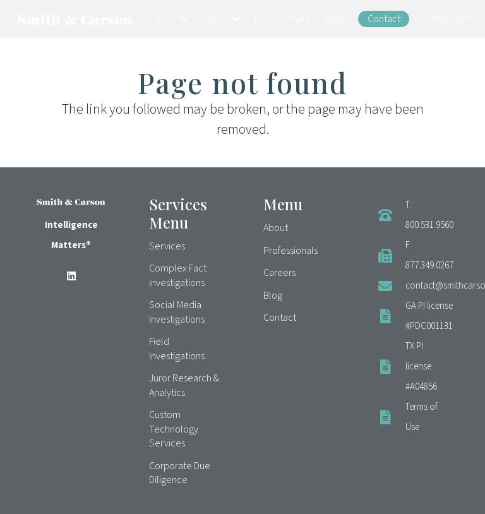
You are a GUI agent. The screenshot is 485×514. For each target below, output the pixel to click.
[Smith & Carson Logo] (75, 19)
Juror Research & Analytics (184, 385)
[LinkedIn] (71, 276)
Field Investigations (177, 348)
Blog (272, 295)
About (275, 228)
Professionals (290, 251)
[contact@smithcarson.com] (391, 286)
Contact (279, 318)
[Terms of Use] (391, 417)
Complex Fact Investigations (178, 275)
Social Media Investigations (177, 312)
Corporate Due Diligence (179, 473)
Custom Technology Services (173, 429)
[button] (181, 19)
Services (167, 246)
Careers (279, 273)
